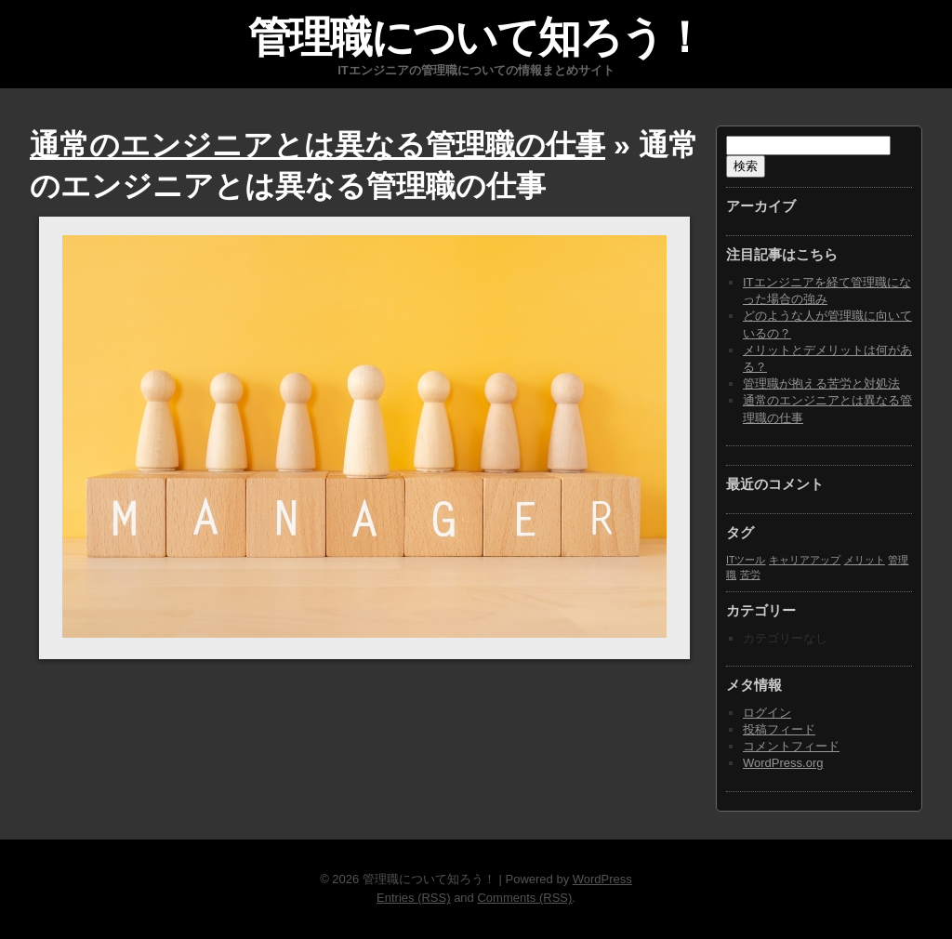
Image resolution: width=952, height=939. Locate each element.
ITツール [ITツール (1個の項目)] (745, 559)
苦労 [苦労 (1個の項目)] (750, 574)
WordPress (602, 879)
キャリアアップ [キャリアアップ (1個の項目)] (804, 559)
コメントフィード (791, 746)
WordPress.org (783, 763)
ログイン (767, 713)
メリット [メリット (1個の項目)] (864, 559)
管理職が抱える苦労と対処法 (821, 383)
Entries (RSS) (413, 898)
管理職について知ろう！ (476, 38)
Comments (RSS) (524, 898)
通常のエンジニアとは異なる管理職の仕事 (317, 145)
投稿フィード (779, 729)
